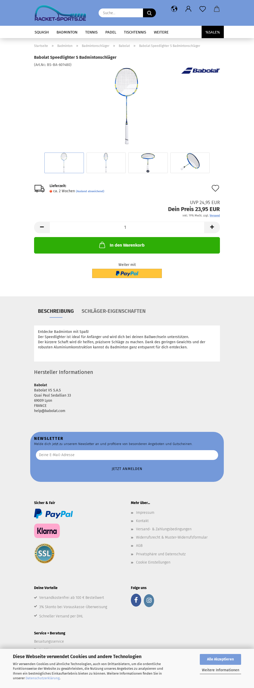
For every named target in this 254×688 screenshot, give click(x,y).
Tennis (91, 32)
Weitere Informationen (220, 670)
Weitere (161, 32)
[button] (174, 9)
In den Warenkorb (121, 245)
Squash (42, 32)
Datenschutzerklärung (43, 678)
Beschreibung (56, 311)
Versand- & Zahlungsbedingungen (164, 529)
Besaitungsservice (49, 641)
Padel (110, 32)
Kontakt (142, 521)
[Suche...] (149, 13)
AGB (139, 545)
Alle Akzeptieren (220, 659)
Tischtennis (135, 32)
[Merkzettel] (202, 9)
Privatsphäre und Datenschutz (161, 554)
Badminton (67, 32)
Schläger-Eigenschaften (114, 311)
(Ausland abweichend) (90, 191)
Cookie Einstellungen (153, 562)
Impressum (145, 512)
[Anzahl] (127, 227)
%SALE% (212, 32)
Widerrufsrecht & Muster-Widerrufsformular (172, 537)
